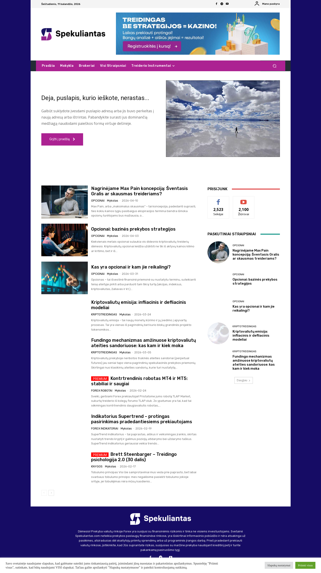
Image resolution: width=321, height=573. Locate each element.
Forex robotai (101, 390)
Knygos (97, 466)
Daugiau (243, 380)
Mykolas (112, 200)
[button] (274, 66)
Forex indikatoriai (104, 428)
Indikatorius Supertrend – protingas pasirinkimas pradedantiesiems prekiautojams (141, 419)
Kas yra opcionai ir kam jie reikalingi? (131, 267)
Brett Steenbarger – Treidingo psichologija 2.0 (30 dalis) (134, 457)
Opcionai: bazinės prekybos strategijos (133, 229)
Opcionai (98, 200)
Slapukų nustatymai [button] (278, 565)
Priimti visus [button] (305, 565)
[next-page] (51, 493)
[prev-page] (44, 493)
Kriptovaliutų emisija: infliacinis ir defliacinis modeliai (251, 335)
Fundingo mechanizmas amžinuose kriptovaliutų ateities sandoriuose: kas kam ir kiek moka (143, 343)
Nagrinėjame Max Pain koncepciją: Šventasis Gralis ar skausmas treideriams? (139, 191)
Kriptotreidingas (104, 314)
